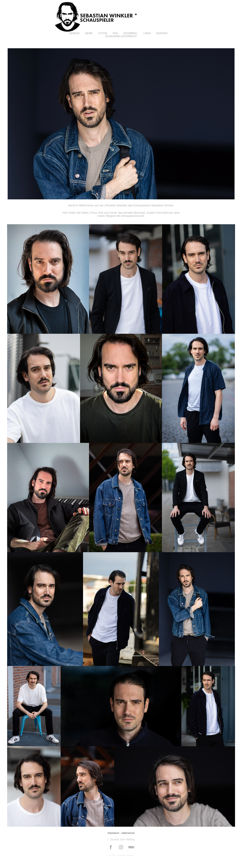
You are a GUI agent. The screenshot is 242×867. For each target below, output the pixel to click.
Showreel (130, 33)
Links (147, 33)
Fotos (102, 33)
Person (74, 33)
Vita (115, 33)
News (89, 33)
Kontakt (162, 33)
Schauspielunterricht (121, 36)
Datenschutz (128, 833)
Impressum (113, 833)
